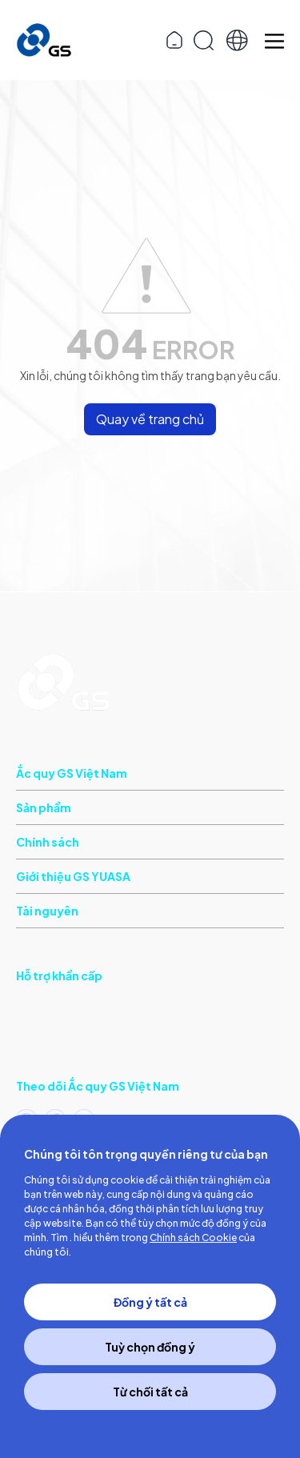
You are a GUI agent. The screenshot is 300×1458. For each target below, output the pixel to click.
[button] (237, 40)
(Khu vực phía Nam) (108, 1009)
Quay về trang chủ (150, 419)
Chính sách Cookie (193, 1238)
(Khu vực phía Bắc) (117, 1045)
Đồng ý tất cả (150, 1302)
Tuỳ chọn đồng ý (150, 1347)
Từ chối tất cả (150, 1391)
